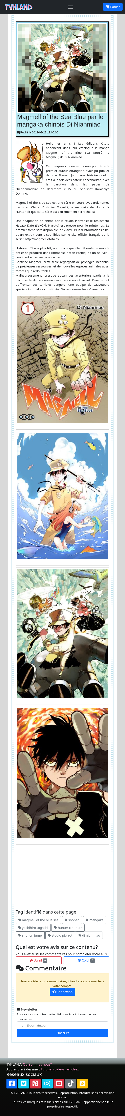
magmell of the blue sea (38, 920)
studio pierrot (60, 935)
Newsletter (27, 1009)
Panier (113, 7)
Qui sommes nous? (37, 1064)
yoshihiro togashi (33, 927)
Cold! (86, 960)
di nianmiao (89, 935)
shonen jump (30, 935)
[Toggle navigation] (70, 7)
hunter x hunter (68, 927)
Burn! (38, 960)
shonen (72, 920)
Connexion (62, 992)
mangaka (94, 920)
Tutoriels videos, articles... (60, 1069)
